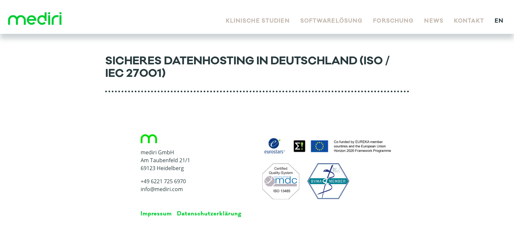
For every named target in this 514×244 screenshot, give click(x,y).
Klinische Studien (258, 21)
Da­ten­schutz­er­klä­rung (209, 213)
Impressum (156, 213)
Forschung (393, 21)
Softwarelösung (331, 21)
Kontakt (469, 21)
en (499, 21)
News (433, 21)
